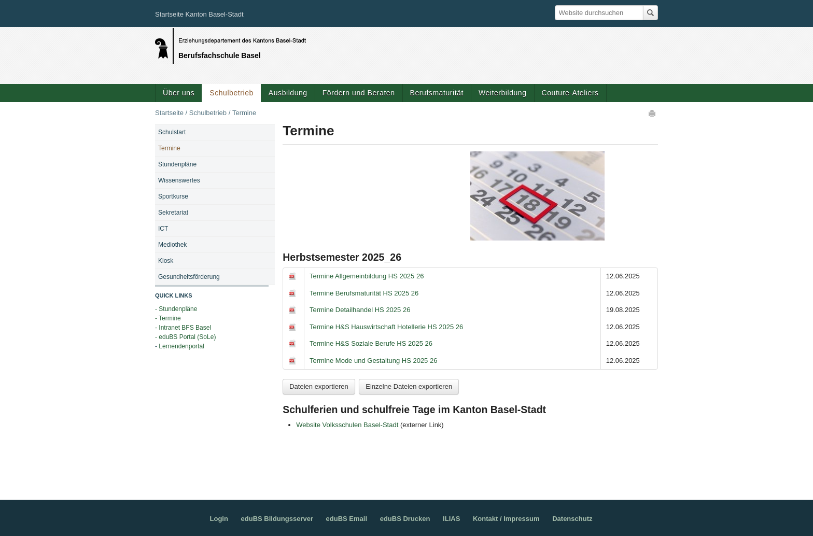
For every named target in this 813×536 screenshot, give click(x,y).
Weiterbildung (503, 93)
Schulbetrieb (231, 93)
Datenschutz (572, 519)
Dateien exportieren (318, 386)
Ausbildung (288, 93)
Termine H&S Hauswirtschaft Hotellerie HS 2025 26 (386, 327)
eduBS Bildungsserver (277, 519)
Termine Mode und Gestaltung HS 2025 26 (373, 360)
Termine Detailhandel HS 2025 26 (360, 310)
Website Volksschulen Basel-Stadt (347, 425)
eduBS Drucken (405, 519)
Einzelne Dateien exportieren (409, 386)
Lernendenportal (181, 346)
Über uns (178, 93)
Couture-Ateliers (570, 93)
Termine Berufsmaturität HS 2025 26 (364, 293)
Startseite (169, 113)
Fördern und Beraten (359, 93)
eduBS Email (346, 519)
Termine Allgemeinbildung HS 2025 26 (367, 276)
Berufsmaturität (437, 93)
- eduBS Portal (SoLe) (185, 337)
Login (219, 519)
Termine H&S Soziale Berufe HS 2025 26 (371, 343)
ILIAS (451, 519)
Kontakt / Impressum (506, 519)
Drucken (653, 113)
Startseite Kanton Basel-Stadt (199, 14)
